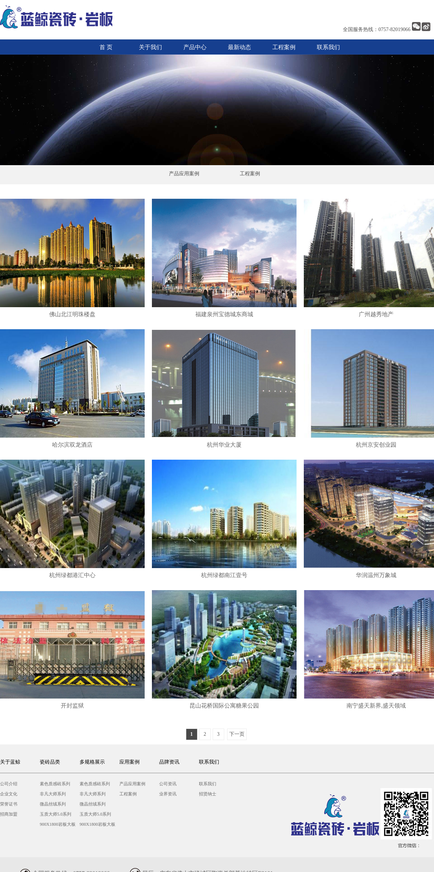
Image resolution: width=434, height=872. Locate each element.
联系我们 (328, 47)
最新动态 (239, 47)
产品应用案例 (184, 173)
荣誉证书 (8, 804)
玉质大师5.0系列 (55, 814)
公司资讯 (167, 783)
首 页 (105, 47)
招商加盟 (8, 814)
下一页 (236, 734)
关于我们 (150, 47)
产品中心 (195, 47)
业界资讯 (167, 793)
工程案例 (283, 47)
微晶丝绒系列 (53, 804)
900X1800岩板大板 (58, 824)
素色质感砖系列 (55, 783)
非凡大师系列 (53, 793)
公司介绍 (8, 783)
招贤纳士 (207, 793)
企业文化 (8, 793)
